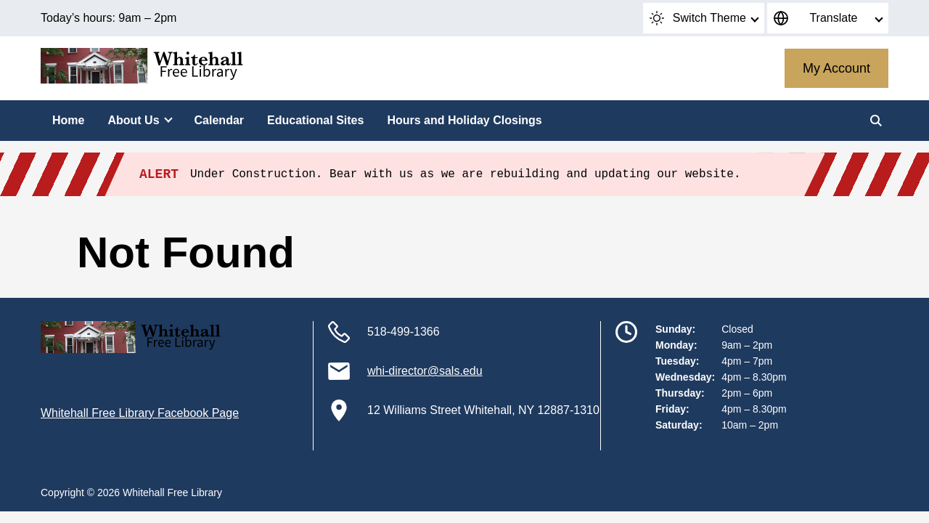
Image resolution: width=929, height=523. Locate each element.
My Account (836, 68)
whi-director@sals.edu (425, 371)
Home (68, 120)
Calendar (219, 120)
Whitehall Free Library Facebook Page (140, 413)
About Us (133, 120)
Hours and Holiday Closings (464, 120)
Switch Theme (698, 18)
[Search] (876, 120)
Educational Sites (315, 120)
